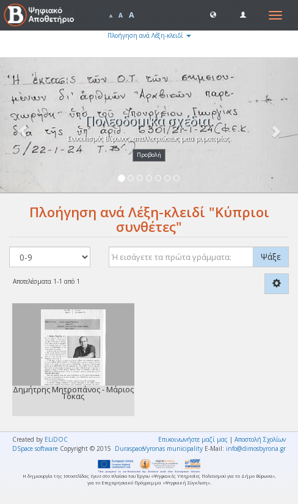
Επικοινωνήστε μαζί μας (193, 439)
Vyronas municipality (173, 448)
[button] (213, 14)
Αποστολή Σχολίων (260, 439)
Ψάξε (271, 256)
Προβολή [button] (149, 155)
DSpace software (35, 448)
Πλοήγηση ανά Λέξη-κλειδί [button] (149, 35)
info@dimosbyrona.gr (256, 448)
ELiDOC (56, 439)
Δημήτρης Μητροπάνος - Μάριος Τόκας (73, 392)
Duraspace (129, 448)
